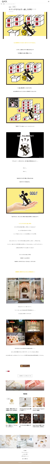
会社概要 (25, 450)
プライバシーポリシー (25, 452)
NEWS (14, 6)
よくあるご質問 (25, 454)
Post (6, 371)
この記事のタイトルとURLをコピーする (25, 375)
